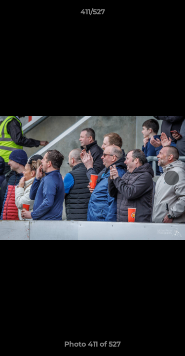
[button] (173, 14)
